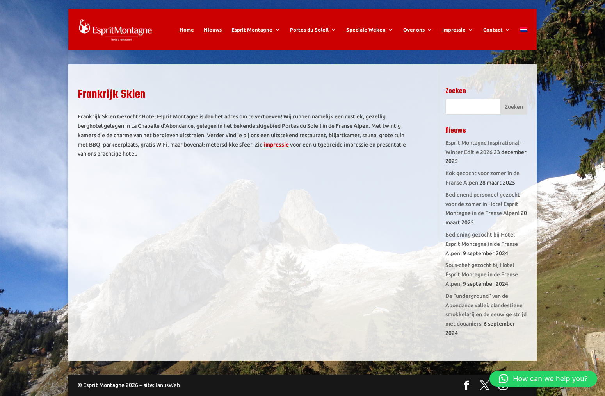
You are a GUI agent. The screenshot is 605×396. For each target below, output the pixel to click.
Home (187, 29)
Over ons (414, 29)
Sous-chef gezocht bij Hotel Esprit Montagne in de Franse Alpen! (481, 274)
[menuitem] (523, 38)
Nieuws (213, 29)
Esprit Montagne (251, 29)
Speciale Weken (366, 29)
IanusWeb (168, 385)
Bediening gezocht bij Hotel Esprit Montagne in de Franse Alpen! (481, 243)
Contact (493, 29)
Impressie (454, 29)
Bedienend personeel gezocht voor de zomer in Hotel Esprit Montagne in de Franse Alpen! (482, 204)
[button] (543, 379)
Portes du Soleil (309, 29)
